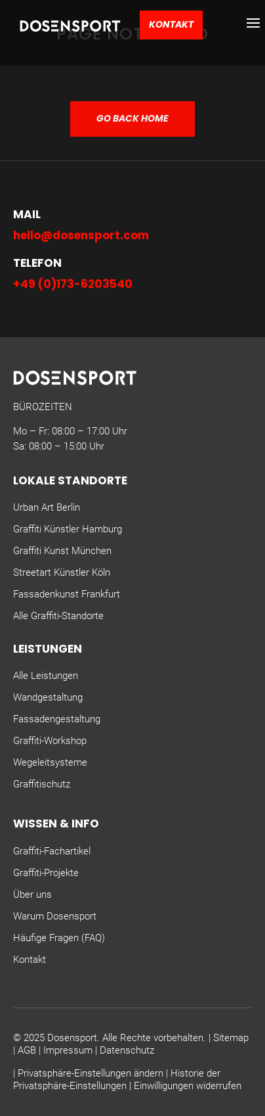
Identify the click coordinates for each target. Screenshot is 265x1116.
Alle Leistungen (45, 676)
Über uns (32, 894)
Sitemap (231, 1038)
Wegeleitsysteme (50, 762)
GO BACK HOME (132, 118)
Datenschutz (127, 1050)
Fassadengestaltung (56, 719)
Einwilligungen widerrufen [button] (187, 1086)
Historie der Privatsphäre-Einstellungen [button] (116, 1079)
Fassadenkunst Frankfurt (66, 594)
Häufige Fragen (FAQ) (59, 938)
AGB (27, 1050)
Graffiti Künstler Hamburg (67, 529)
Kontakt (171, 24)
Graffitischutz (41, 784)
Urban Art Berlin (46, 507)
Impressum (67, 1050)
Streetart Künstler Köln (61, 572)
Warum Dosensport (54, 916)
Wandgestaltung (48, 697)
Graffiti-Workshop (50, 741)
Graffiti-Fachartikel (52, 851)
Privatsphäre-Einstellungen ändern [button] (90, 1073)
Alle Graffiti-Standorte (58, 616)
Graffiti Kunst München (62, 551)
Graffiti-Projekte (46, 873)
